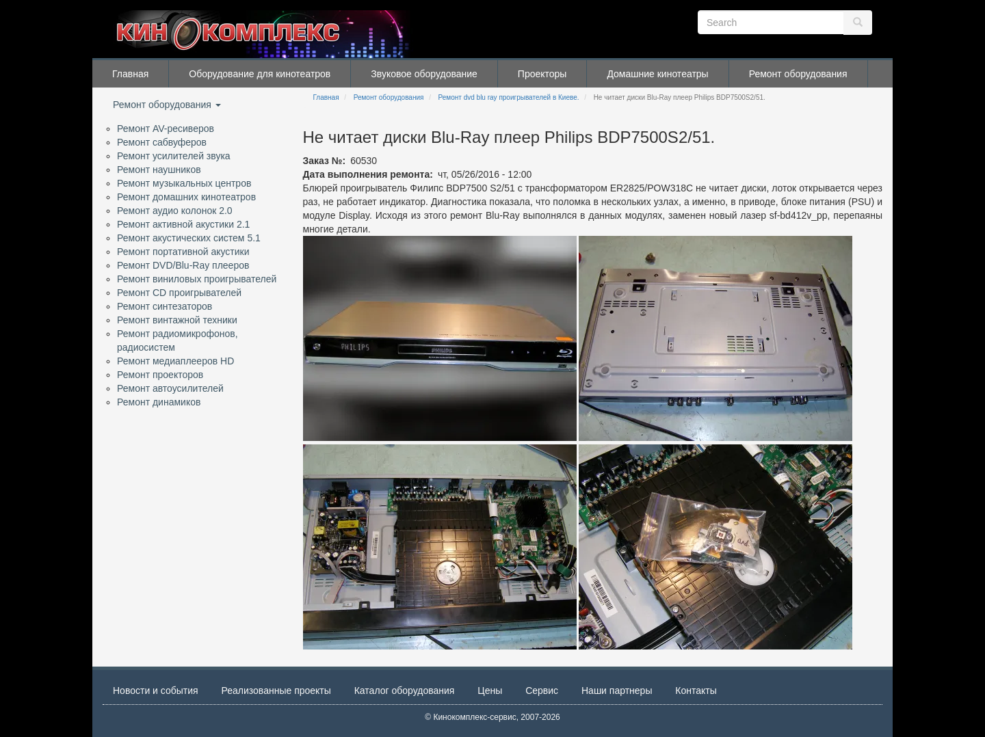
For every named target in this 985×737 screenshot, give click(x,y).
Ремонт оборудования (798, 73)
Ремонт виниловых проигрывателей (196, 278)
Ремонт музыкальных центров (184, 183)
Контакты (695, 690)
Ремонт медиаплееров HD (175, 361)
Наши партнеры (616, 690)
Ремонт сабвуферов (162, 142)
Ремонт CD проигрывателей (179, 292)
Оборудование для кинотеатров (259, 73)
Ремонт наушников (159, 169)
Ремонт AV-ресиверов (165, 128)
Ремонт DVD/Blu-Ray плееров (183, 265)
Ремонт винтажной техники (177, 319)
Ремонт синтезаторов (164, 306)
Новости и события (155, 690)
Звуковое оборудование (424, 73)
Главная (130, 73)
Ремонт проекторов (160, 374)
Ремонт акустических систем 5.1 (189, 237)
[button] (440, 338)
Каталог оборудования (404, 690)
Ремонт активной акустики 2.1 (183, 224)
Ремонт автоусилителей (170, 388)
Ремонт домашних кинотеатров (186, 196)
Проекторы (542, 73)
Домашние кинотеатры (657, 73)
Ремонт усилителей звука (174, 155)
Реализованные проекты (276, 690)
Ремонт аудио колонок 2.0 (175, 210)
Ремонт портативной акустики (183, 251)
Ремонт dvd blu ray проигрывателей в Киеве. (508, 97)
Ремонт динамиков (158, 402)
